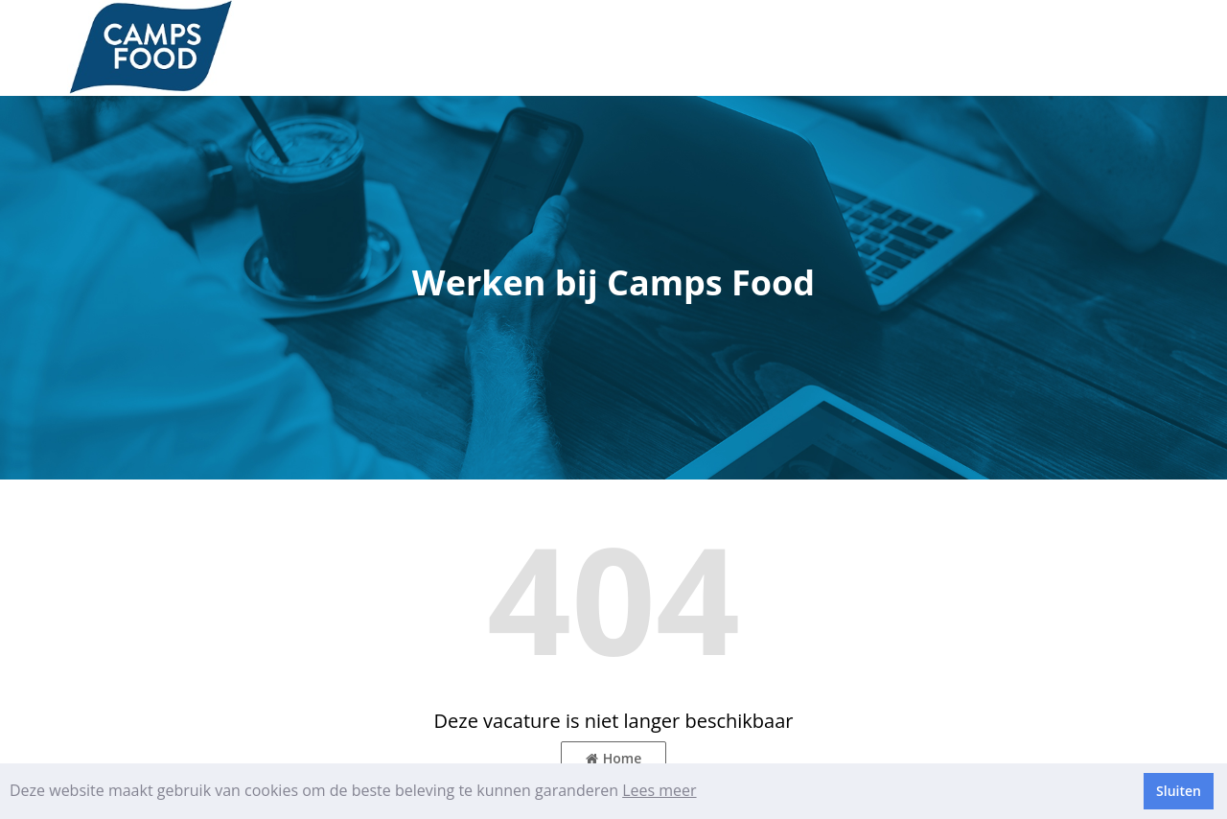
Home (614, 758)
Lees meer (659, 790)
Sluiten (1178, 791)
